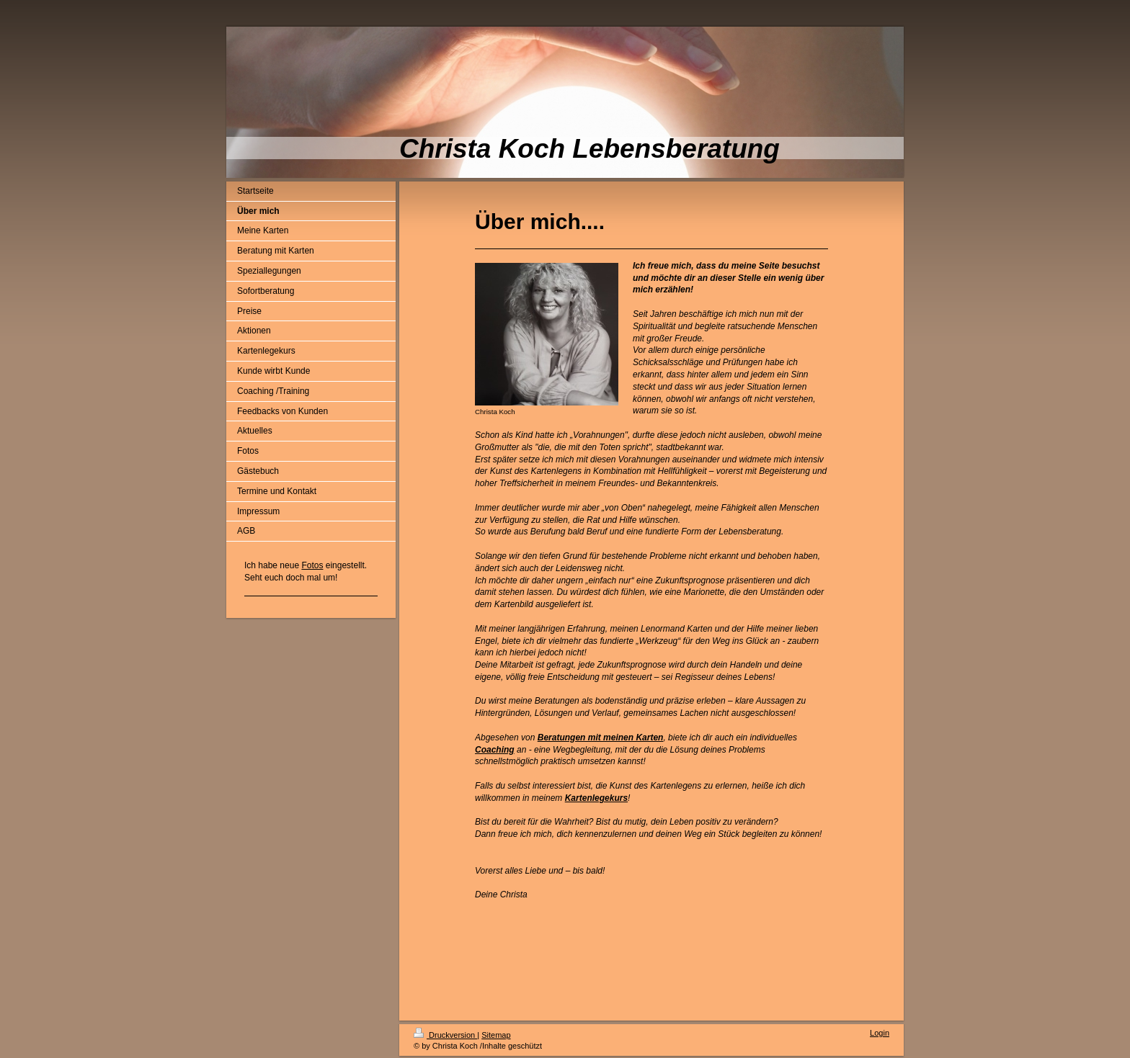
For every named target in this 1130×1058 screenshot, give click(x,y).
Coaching (495, 750)
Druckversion (445, 1035)
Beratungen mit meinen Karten (601, 737)
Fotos (312, 565)
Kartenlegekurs (596, 798)
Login (879, 1032)
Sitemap (495, 1035)
